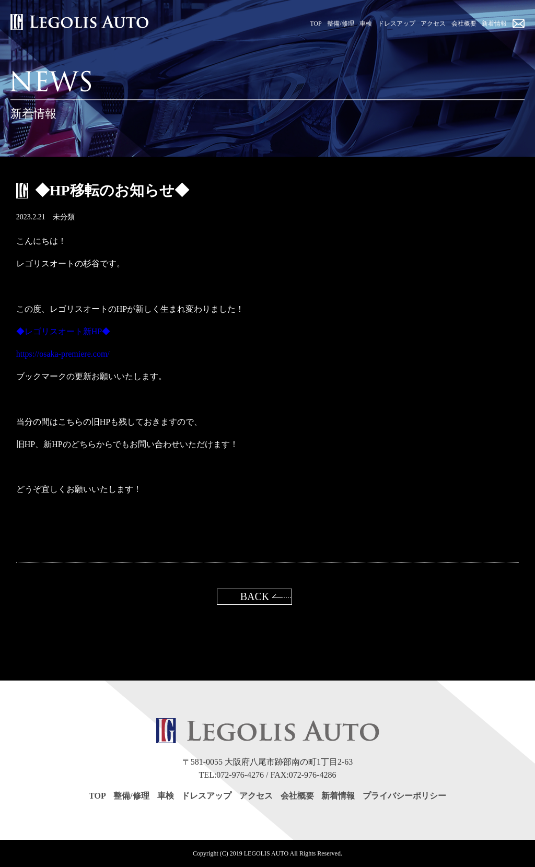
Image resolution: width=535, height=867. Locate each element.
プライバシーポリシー (404, 795)
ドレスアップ (206, 795)
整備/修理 (131, 795)
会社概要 (297, 795)
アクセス (256, 795)
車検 (165, 795)
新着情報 (338, 795)
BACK (255, 596)
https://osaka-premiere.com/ (63, 353)
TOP (97, 795)
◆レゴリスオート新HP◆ (63, 331)
